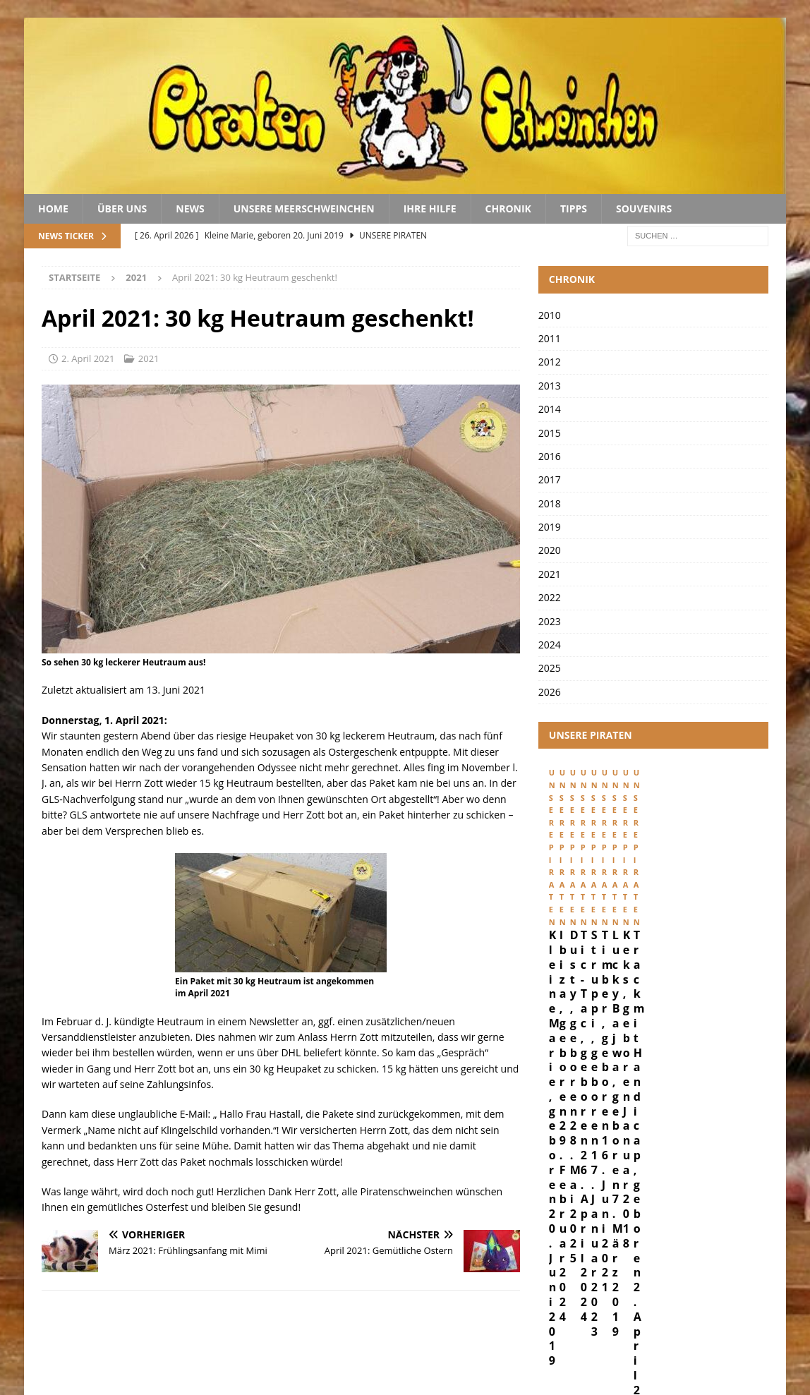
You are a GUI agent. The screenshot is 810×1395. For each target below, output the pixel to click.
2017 (549, 479)
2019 (549, 526)
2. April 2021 (87, 358)
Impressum (604, 1336)
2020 (549, 550)
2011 (549, 338)
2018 (549, 503)
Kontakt (754, 1336)
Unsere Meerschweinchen (304, 208)
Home (53, 208)
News (190, 208)
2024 (549, 644)
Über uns (122, 208)
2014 (549, 409)
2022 (549, 597)
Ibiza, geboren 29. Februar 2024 (741, 893)
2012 (549, 361)
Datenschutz (682, 1336)
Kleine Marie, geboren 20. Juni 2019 (610, 893)
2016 (549, 456)
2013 (549, 385)
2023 (549, 621)
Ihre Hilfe (430, 208)
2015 (549, 433)
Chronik (508, 208)
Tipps (573, 208)
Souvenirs (644, 208)
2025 (549, 668)
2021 (148, 358)
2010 (549, 315)
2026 (549, 692)
